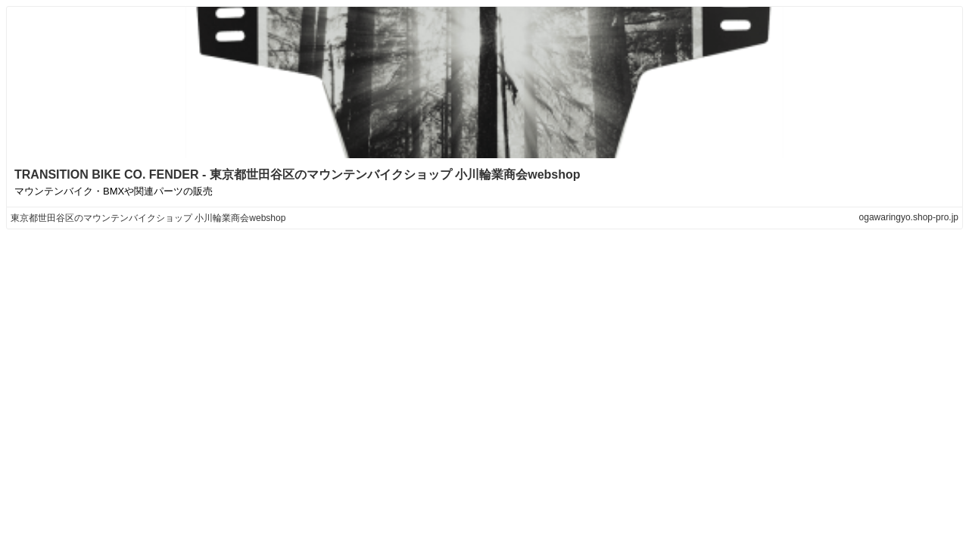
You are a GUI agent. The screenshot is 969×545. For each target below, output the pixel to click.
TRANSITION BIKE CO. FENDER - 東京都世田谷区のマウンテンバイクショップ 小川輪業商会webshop (297, 174)
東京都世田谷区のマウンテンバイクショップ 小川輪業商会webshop (148, 218)
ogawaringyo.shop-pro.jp (908, 217)
